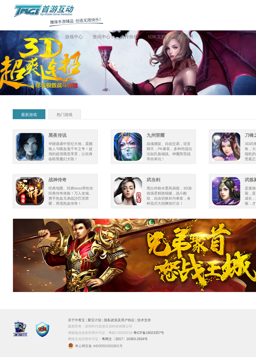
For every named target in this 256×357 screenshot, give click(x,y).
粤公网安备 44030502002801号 (95, 346)
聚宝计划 (94, 320)
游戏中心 (74, 36)
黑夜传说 (57, 135)
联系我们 (184, 36)
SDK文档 (157, 36)
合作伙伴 (129, 36)
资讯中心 (101, 36)
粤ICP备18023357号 (148, 333)
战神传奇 (57, 179)
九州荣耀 (156, 135)
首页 (23, 36)
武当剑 (153, 179)
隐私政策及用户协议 (119, 320)
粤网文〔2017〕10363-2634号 (125, 339)
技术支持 (144, 320)
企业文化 (46, 36)
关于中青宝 (76, 320)
